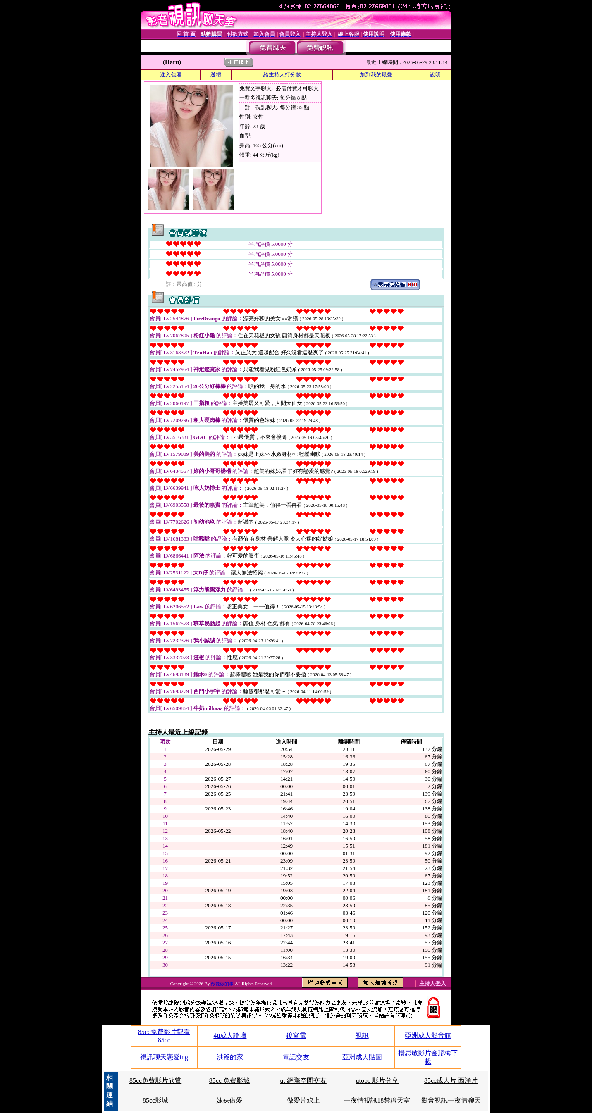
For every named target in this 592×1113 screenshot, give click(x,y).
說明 (435, 74)
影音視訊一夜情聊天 (451, 1100)
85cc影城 (155, 1100)
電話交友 (296, 1057)
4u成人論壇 (229, 1035)
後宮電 (296, 1035)
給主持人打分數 (282, 74)
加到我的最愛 (376, 74)
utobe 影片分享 (377, 1080)
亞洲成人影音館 (428, 1035)
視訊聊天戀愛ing (164, 1057)
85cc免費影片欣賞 (155, 1080)
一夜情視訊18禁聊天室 (377, 1100)
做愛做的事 (223, 983)
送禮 (215, 74)
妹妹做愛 (229, 1100)
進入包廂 (170, 74)
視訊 (362, 1035)
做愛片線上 (303, 1100)
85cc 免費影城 (229, 1080)
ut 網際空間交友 (303, 1080)
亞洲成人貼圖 (362, 1057)
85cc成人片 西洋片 (451, 1080)
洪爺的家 (230, 1057)
